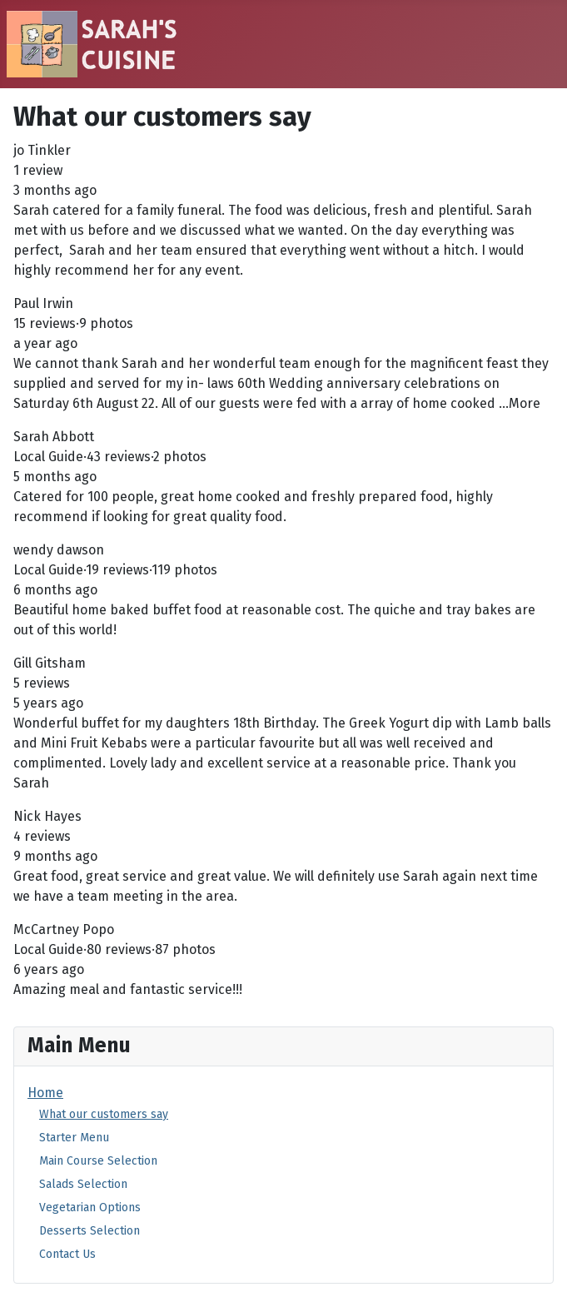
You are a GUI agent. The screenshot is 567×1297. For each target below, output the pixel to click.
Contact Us (67, 1254)
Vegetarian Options (90, 1207)
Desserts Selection (89, 1231)
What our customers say (103, 1114)
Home (45, 1093)
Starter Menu (74, 1138)
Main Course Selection (98, 1161)
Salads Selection (83, 1184)
